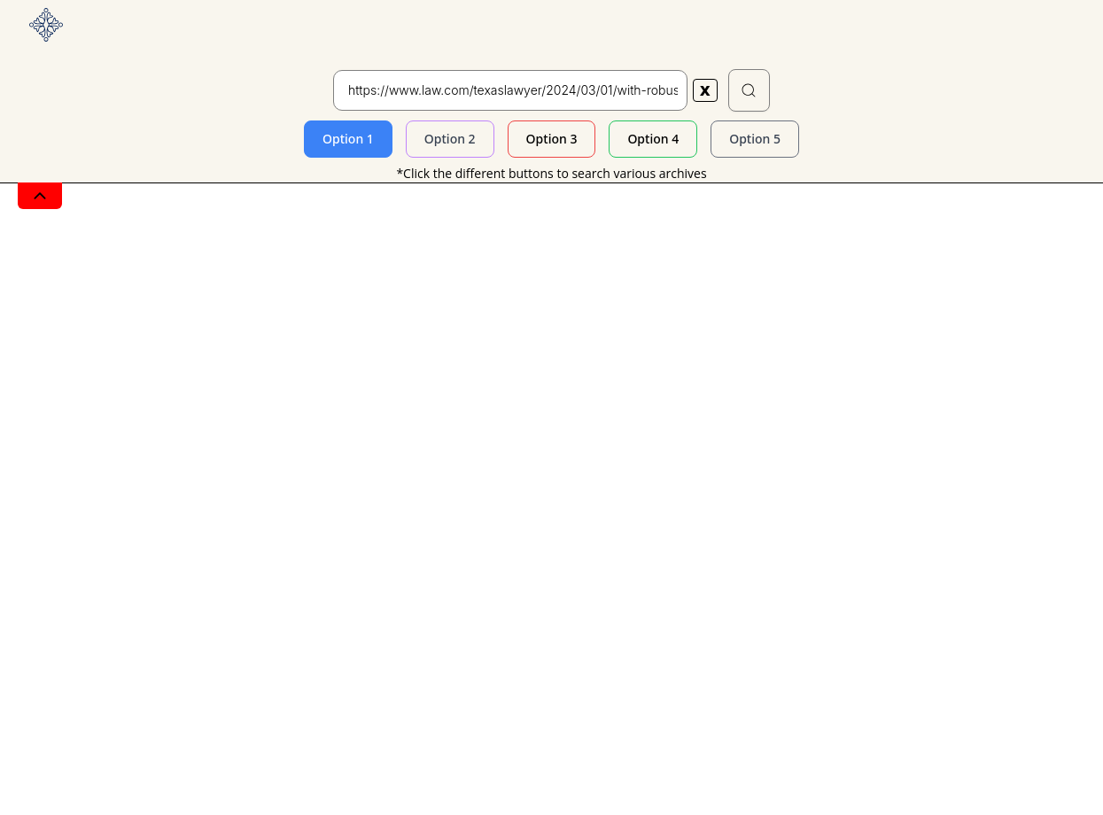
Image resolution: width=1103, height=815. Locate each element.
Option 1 (348, 138)
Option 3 (552, 138)
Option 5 (755, 138)
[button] (749, 90)
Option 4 (653, 138)
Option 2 (450, 138)
